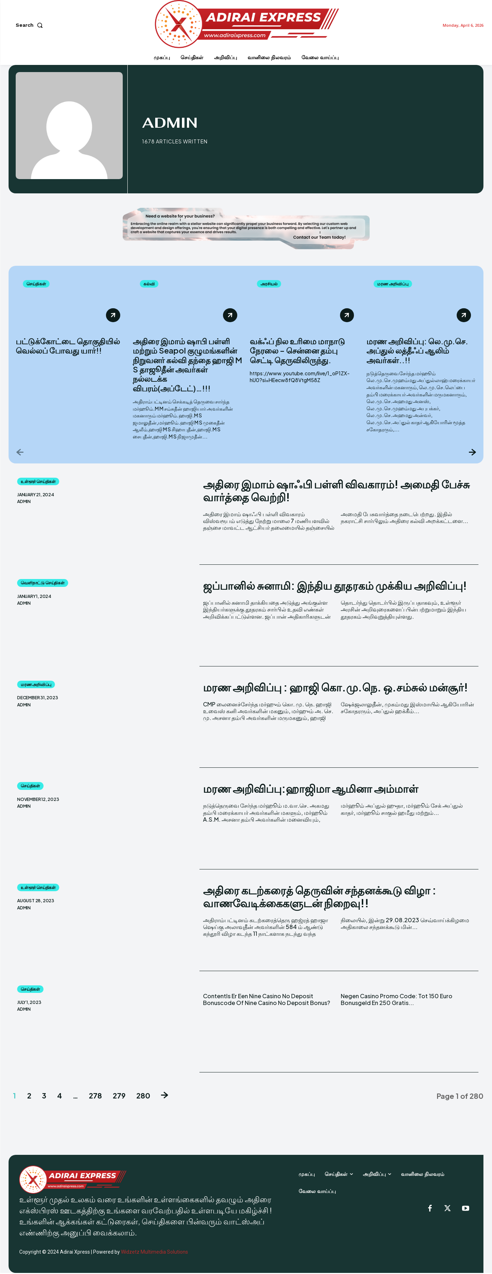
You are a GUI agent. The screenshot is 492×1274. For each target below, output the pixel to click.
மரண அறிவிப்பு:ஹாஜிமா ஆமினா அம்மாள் (310, 789)
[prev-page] (20, 452)
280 (143, 1096)
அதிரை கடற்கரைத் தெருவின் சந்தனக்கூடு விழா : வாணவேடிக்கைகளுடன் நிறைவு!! (319, 897)
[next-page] (471, 452)
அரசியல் (270, 284)
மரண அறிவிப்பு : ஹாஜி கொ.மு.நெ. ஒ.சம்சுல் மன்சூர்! (335, 688)
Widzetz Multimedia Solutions (154, 1253)
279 (119, 1096)
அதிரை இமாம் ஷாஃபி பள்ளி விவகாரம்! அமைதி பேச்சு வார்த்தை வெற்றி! (336, 491)
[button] (31, 24)
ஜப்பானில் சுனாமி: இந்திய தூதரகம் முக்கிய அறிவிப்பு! (335, 586)
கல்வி (150, 284)
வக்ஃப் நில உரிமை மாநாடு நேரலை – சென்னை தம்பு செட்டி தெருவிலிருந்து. (297, 351)
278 (95, 1096)
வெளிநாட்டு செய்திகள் (43, 584)
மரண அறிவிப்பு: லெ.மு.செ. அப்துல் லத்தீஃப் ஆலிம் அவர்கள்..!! (417, 351)
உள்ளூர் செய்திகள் (38, 482)
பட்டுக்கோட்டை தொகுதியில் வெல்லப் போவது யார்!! (68, 346)
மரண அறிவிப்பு (395, 284)
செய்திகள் (37, 284)
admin (24, 502)
